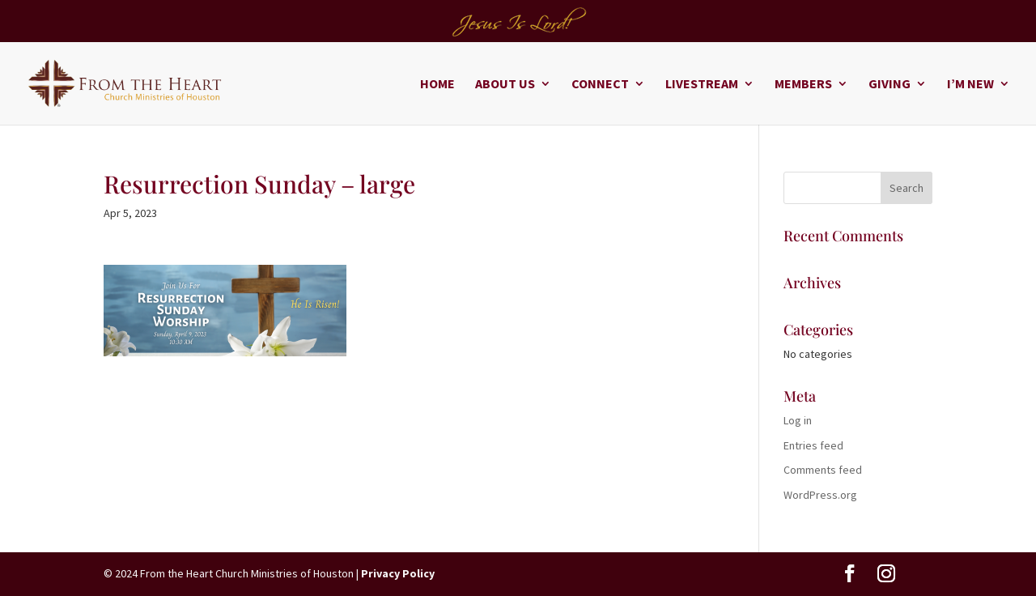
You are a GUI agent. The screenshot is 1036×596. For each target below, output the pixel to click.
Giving (889, 85)
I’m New (970, 85)
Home (437, 85)
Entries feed (813, 445)
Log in (797, 420)
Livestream (701, 85)
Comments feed (822, 469)
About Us (505, 85)
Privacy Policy (398, 573)
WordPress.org (820, 494)
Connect (600, 85)
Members (803, 85)
